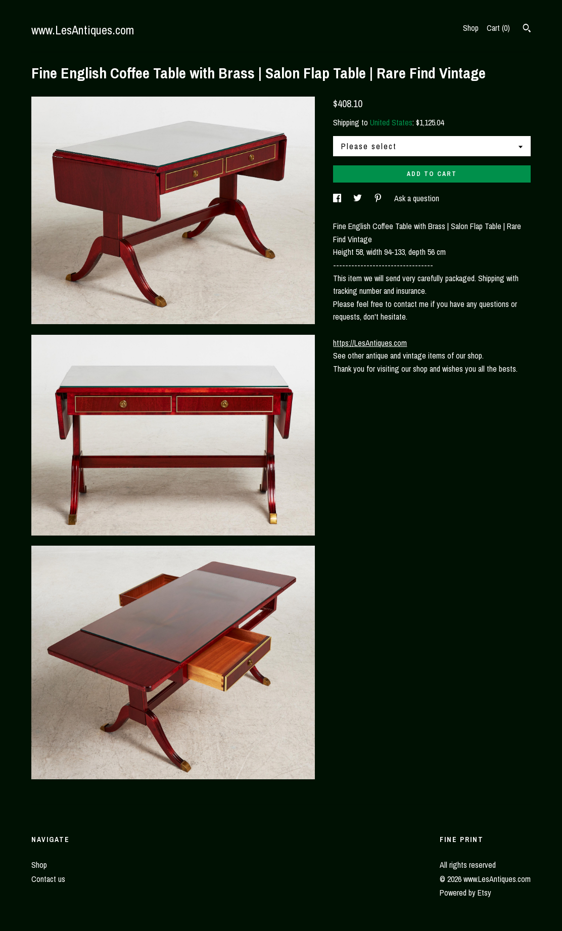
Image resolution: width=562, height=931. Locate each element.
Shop (471, 27)
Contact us (48, 878)
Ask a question (416, 198)
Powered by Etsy (465, 892)
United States (391, 122)
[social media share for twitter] (358, 198)
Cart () (498, 27)
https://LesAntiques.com (370, 342)
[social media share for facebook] (338, 198)
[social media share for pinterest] (379, 198)
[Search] (527, 29)
